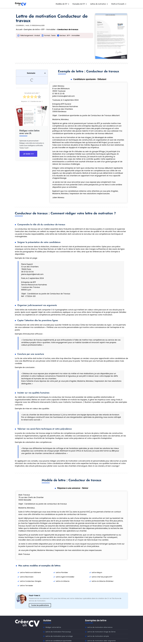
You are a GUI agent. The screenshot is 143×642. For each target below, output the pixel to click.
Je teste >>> (28, 154)
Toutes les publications (40, 605)
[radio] (24, 97)
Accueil (19, 29)
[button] (45, 73)
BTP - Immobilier (49, 29)
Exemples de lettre (32, 29)
